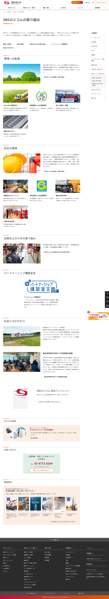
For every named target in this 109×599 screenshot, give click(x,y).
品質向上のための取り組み (38, 44)
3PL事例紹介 (6, 568)
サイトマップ (67, 593)
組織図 (93, 55)
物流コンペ (6, 557)
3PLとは (5, 571)
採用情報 (88, 553)
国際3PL (5, 563)
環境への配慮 (7, 44)
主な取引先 (94, 46)
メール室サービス (28, 574)
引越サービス (27, 579)
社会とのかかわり (8, 48)
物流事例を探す (28, 587)
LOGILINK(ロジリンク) (93, 559)
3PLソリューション (8, 560)
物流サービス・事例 (29, 548)
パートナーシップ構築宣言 (60, 44)
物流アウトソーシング (8, 552)
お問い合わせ (77, 2)
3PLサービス (6, 548)
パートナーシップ (96, 94)
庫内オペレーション (29, 565)
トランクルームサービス (30, 582)
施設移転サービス (28, 576)
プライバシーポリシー (50, 593)
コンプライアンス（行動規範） (97, 60)
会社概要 (93, 42)
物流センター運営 (28, 552)
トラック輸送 (27, 557)
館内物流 (26, 571)
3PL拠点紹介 (6, 565)
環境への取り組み (96, 78)
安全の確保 (20, 44)
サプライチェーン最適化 (30, 584)
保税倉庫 (47, 557)
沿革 (92, 50)
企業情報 (94, 33)
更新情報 (88, 564)
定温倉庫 (47, 560)
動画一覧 (93, 98)
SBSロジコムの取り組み (97, 73)
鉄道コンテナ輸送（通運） (30, 563)
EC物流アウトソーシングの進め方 (94, 574)
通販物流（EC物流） (29, 555)
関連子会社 (94, 65)
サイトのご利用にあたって (31, 593)
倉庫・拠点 (47, 552)
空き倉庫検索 (48, 555)
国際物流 (26, 560)
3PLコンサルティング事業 (9, 555)
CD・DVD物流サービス (29, 568)
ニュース (88, 548)
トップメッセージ (96, 37)
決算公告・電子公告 (96, 69)
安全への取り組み (96, 81)
